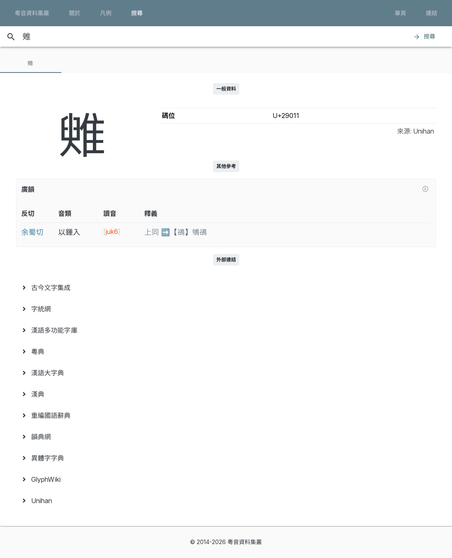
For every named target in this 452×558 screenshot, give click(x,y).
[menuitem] (226, 288)
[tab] (30, 63)
